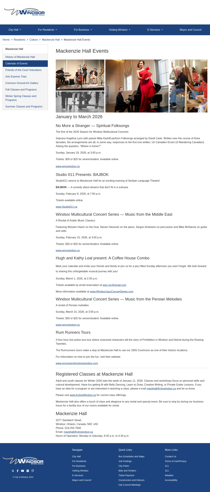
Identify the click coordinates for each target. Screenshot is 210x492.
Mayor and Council (190, 29)
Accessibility (171, 480)
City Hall (76, 456)
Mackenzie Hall (51, 39)
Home (6, 39)
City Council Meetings (130, 485)
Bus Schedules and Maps (131, 456)
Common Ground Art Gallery (21, 83)
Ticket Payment (126, 475)
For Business (79, 466)
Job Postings (125, 461)
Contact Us (170, 456)
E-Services (77, 475)
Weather (169, 475)
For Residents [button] (46, 29)
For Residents (79, 461)
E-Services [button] (154, 29)
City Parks (124, 466)
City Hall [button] (13, 29)
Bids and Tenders (127, 470)
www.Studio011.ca (66, 206)
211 (167, 466)
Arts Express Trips (16, 76)
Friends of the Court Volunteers (23, 70)
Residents (19, 39)
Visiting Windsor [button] (118, 29)
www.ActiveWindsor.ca (83, 395)
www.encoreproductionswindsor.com (77, 363)
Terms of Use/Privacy (176, 461)
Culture (34, 39)
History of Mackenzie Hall (20, 57)
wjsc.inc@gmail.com (114, 285)
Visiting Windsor (80, 470)
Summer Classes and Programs (23, 106)
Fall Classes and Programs (21, 89)
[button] (200, 6)
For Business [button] (82, 29)
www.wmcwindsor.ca (68, 166)
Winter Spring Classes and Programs (20, 98)
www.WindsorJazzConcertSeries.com (111, 291)
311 (167, 470)
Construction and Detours (131, 480)
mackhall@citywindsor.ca (161, 388)
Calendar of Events (16, 63)
